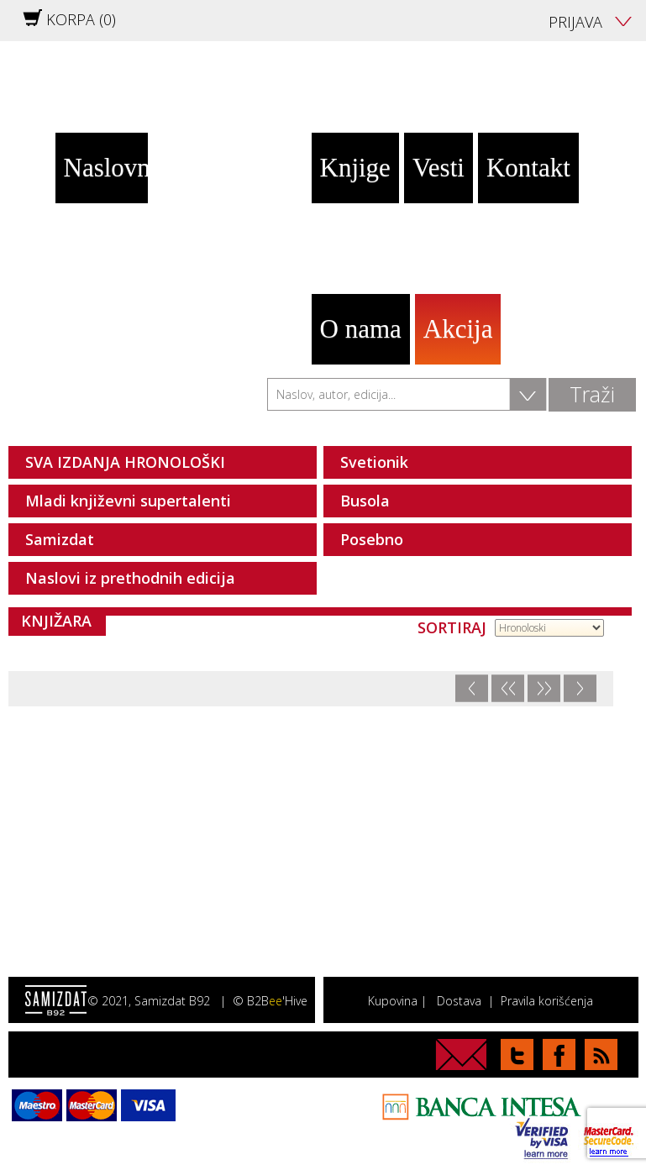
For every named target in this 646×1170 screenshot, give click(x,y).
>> (543, 688)
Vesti (438, 167)
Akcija (458, 329)
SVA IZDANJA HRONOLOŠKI (125, 462)
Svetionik (374, 462)
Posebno (371, 539)
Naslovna (106, 167)
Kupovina (393, 1001)
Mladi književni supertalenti (128, 501)
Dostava (459, 1001)
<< (507, 688)
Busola (365, 501)
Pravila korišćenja (547, 1001)
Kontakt (528, 167)
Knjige (355, 167)
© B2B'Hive (270, 1001)
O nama (361, 329)
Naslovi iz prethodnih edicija (130, 578)
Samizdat (59, 539)
